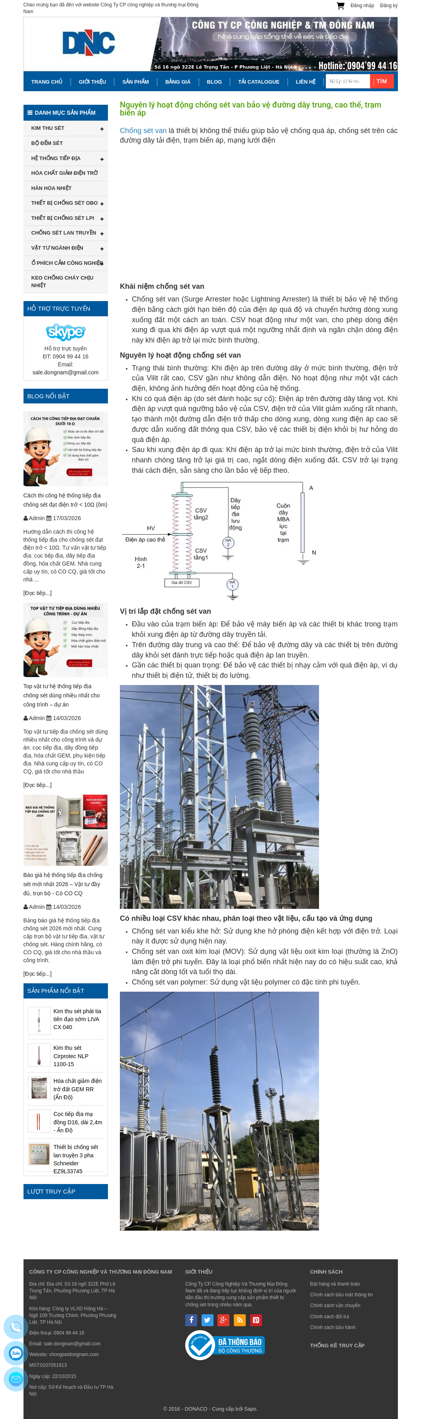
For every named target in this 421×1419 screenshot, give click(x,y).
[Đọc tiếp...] (37, 593)
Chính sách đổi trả (329, 1316)
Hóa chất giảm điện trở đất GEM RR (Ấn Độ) (77, 1089)
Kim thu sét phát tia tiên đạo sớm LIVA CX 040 (77, 1019)
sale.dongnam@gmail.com (66, 372)
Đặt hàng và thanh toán (335, 1284)
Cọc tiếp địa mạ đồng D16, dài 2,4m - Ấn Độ (77, 1122)
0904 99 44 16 (69, 1333)
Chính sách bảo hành (332, 1327)
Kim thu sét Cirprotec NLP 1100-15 (70, 1056)
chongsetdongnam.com (74, 1354)
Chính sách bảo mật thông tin (341, 1295)
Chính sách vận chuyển (335, 1305)
